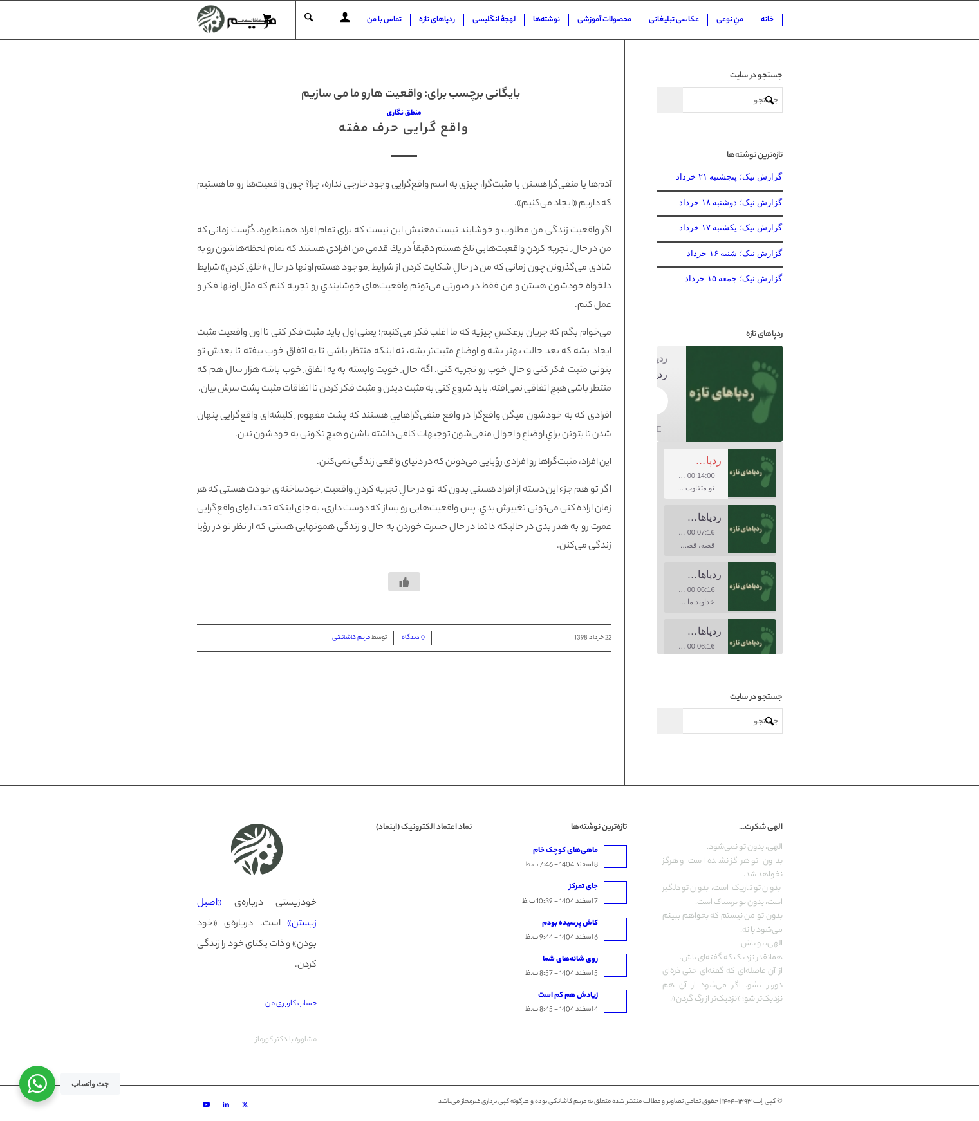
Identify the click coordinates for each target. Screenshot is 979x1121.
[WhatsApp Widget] (37, 1084)
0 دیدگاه (412, 638)
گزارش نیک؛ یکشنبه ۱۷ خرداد (730, 227)
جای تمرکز (583, 886)
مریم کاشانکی (351, 638)
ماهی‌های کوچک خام (565, 850)
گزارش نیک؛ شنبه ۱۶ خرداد (734, 253)
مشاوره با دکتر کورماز (286, 1039)
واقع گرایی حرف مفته (404, 129)
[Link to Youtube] (206, 1105)
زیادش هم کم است (568, 995)
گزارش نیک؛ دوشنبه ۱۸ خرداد (730, 202)
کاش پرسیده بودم (570, 923)
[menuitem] (767, 20)
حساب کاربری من (291, 1003)
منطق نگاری (404, 113)
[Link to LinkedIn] (226, 1105)
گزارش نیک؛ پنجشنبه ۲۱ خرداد (729, 176)
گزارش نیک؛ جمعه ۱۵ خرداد (733, 278)
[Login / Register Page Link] (345, 21)
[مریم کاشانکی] (236, 20)
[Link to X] (245, 1105)
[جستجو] (308, 20)
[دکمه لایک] (404, 581)
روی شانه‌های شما (570, 959)
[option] (720, 474)
